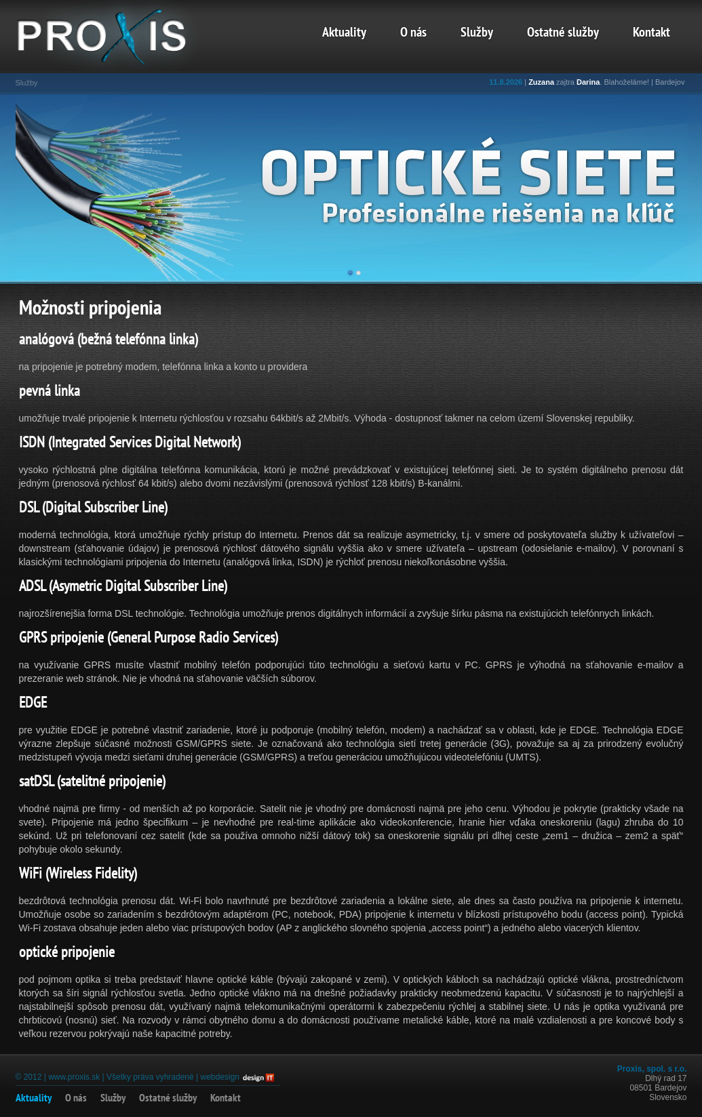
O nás (413, 33)
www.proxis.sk (74, 1077)
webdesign (219, 1077)
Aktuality (344, 33)
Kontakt (651, 33)
